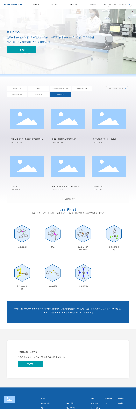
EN (105, 4)
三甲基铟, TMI (98, 186)
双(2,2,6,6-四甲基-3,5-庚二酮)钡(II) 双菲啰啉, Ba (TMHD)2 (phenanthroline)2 (26, 140)
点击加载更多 (69, 199)
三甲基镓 (14, 186)
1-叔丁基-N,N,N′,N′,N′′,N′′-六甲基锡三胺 (66, 186)
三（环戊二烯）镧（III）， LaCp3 (104, 139)
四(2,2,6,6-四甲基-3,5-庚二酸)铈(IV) (64, 139)
